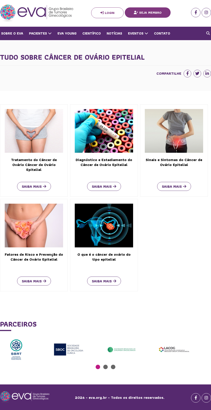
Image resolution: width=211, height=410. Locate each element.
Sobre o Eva (12, 33)
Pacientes (40, 33)
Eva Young (67, 33)
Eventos (138, 33)
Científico (91, 33)
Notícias (114, 33)
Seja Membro (148, 12)
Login (107, 12)
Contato (162, 33)
